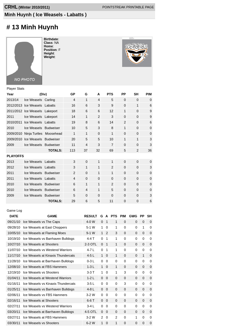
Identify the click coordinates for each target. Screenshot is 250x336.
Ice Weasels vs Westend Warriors (47, 250)
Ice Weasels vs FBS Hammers (45, 295)
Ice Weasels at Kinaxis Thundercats (49, 255)
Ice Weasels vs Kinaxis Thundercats (49, 283)
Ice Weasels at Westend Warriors (47, 278)
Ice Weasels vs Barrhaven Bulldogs (48, 238)
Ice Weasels (33, 100)
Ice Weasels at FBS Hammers (45, 267)
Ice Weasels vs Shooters (41, 272)
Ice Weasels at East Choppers (45, 227)
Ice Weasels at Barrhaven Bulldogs (48, 261)
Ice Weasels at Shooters (40, 244)
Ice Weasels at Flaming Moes (44, 233)
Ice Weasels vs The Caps (41, 222)
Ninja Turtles (33, 133)
